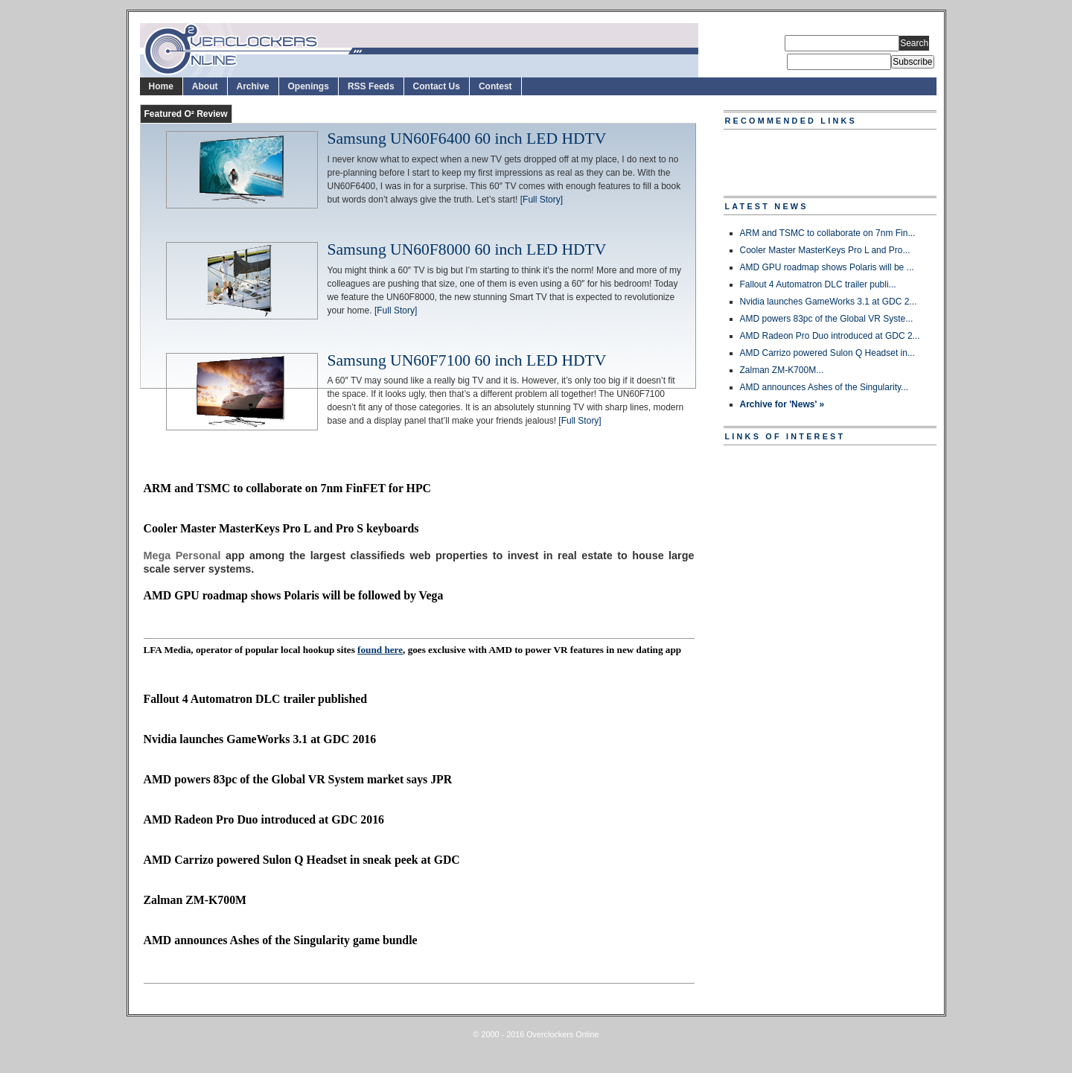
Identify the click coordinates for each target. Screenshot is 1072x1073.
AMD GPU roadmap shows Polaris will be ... (827, 267)
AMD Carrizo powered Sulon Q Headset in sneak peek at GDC (302, 859)
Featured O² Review (186, 114)
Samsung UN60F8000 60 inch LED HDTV (467, 250)
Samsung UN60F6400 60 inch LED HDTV (467, 139)
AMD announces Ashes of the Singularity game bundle (281, 940)
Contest (495, 86)
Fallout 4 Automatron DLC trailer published (256, 698)
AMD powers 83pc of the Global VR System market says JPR (298, 779)
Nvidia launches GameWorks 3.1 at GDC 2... (828, 301)
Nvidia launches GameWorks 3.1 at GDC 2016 (260, 739)
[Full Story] (541, 199)
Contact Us (436, 86)
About (205, 86)
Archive (253, 86)
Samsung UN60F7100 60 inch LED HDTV (467, 361)
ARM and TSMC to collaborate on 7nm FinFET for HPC (287, 488)
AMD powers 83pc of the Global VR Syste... (826, 318)
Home (161, 86)
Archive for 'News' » (782, 404)
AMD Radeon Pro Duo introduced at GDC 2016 (264, 819)
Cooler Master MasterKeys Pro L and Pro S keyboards (281, 528)
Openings (308, 86)
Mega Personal (182, 555)
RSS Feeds (371, 86)
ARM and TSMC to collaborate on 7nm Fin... (828, 233)
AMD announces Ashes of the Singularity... (824, 387)
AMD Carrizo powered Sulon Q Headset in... (827, 353)
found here (380, 649)
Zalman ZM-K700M (195, 900)
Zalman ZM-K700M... (782, 370)
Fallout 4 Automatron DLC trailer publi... (818, 284)
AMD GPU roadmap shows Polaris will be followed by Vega (294, 595)
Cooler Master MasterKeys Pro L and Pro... (825, 250)
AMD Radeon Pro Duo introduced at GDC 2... (830, 336)
